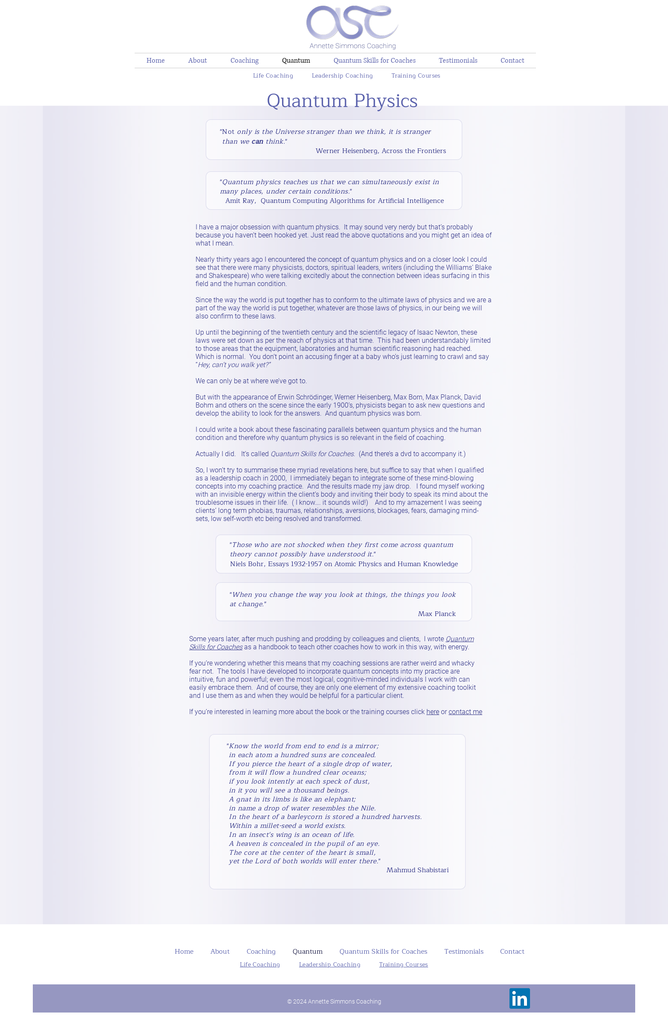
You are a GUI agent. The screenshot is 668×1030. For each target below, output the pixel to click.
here (432, 712)
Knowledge (439, 564)
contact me (465, 712)
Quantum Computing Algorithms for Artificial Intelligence (352, 200)
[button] (244, 60)
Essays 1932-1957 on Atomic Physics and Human (344, 564)
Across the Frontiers (415, 150)
